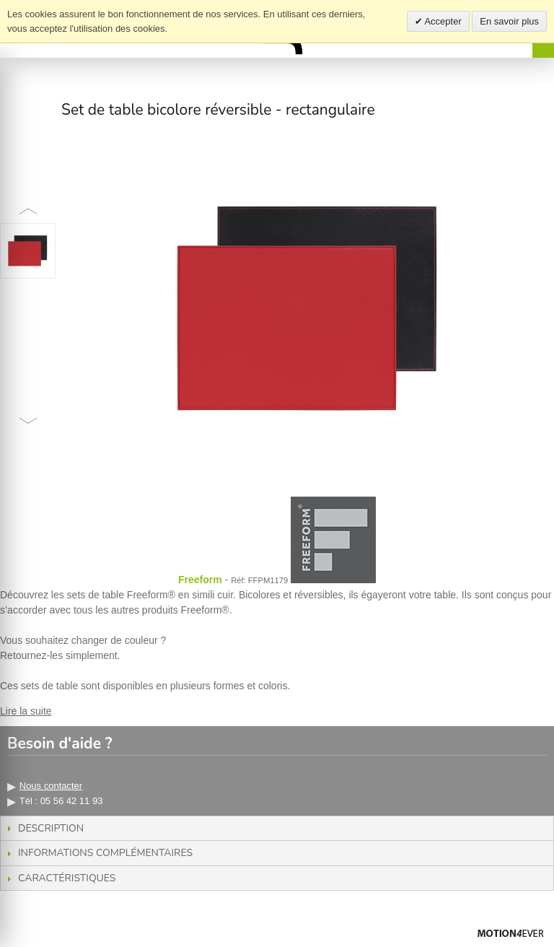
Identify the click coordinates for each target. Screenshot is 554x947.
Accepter (442, 21)
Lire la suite (26, 711)
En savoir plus (509, 21)
